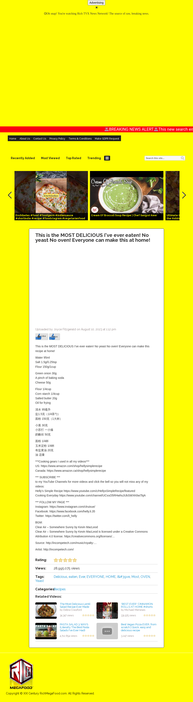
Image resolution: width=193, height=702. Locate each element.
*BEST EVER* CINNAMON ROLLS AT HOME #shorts (137, 605)
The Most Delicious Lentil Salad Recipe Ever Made (75, 605)
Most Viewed (50, 158)
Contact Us (39, 138)
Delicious (60, 577)
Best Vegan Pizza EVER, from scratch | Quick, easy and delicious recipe (138, 627)
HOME (111, 577)
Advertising (96, 2)
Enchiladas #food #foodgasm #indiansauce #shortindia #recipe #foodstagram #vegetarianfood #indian (50, 218)
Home (12, 138)
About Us (25, 138)
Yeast (39, 581)
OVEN (145, 577)
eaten (73, 577)
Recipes (60, 589)
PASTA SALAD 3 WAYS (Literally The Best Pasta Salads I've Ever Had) (74, 627)
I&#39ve (123, 577)
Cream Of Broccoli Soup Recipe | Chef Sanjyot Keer (124, 215)
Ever (82, 577)
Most (135, 577)
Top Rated (73, 158)
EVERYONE (95, 577)
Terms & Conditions (80, 138)
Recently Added (23, 158)
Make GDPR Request (107, 138)
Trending (94, 158)
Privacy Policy (57, 138)
